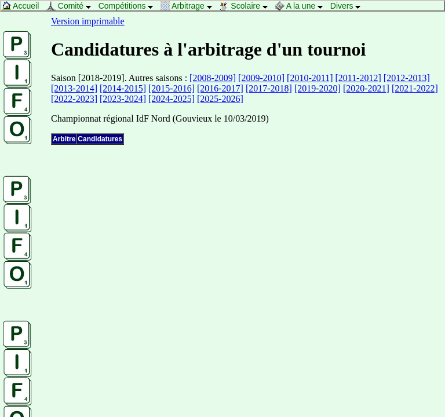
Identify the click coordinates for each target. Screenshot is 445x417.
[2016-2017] (220, 88)
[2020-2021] (366, 88)
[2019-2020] (317, 88)
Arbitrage (189, 5)
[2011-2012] (358, 78)
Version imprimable (88, 21)
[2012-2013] (407, 78)
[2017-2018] (269, 88)
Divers (348, 5)
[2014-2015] (123, 88)
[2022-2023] (74, 99)
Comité (72, 5)
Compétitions (129, 5)
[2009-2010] (261, 78)
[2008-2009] (212, 78)
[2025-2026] (220, 99)
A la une (302, 5)
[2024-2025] (171, 99)
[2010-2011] (310, 78)
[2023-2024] (123, 99)
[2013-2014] (74, 88)
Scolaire (246, 5)
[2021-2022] (415, 88)
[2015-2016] (171, 88)
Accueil (23, 5)
